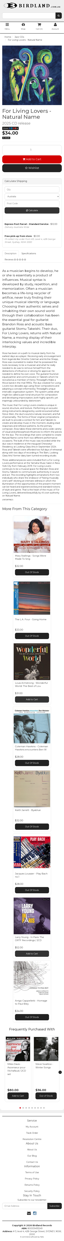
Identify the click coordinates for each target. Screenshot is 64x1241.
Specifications (29, 253)
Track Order (32, 1133)
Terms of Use (32, 1172)
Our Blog (32, 1155)
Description (10, 253)
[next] (60, 1072)
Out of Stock (46, 1096)
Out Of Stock (32, 572)
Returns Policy (32, 1185)
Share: (10, 128)
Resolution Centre (32, 1139)
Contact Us (32, 1162)
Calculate (32, 210)
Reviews (15, 259)
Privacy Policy (32, 1178)
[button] (28, 1038)
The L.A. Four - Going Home (30, 619)
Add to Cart (32, 159)
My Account (32, 1126)
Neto (42, 1237)
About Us (32, 1149)
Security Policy (32, 1191)
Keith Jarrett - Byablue (28, 810)
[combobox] (29, 15)
